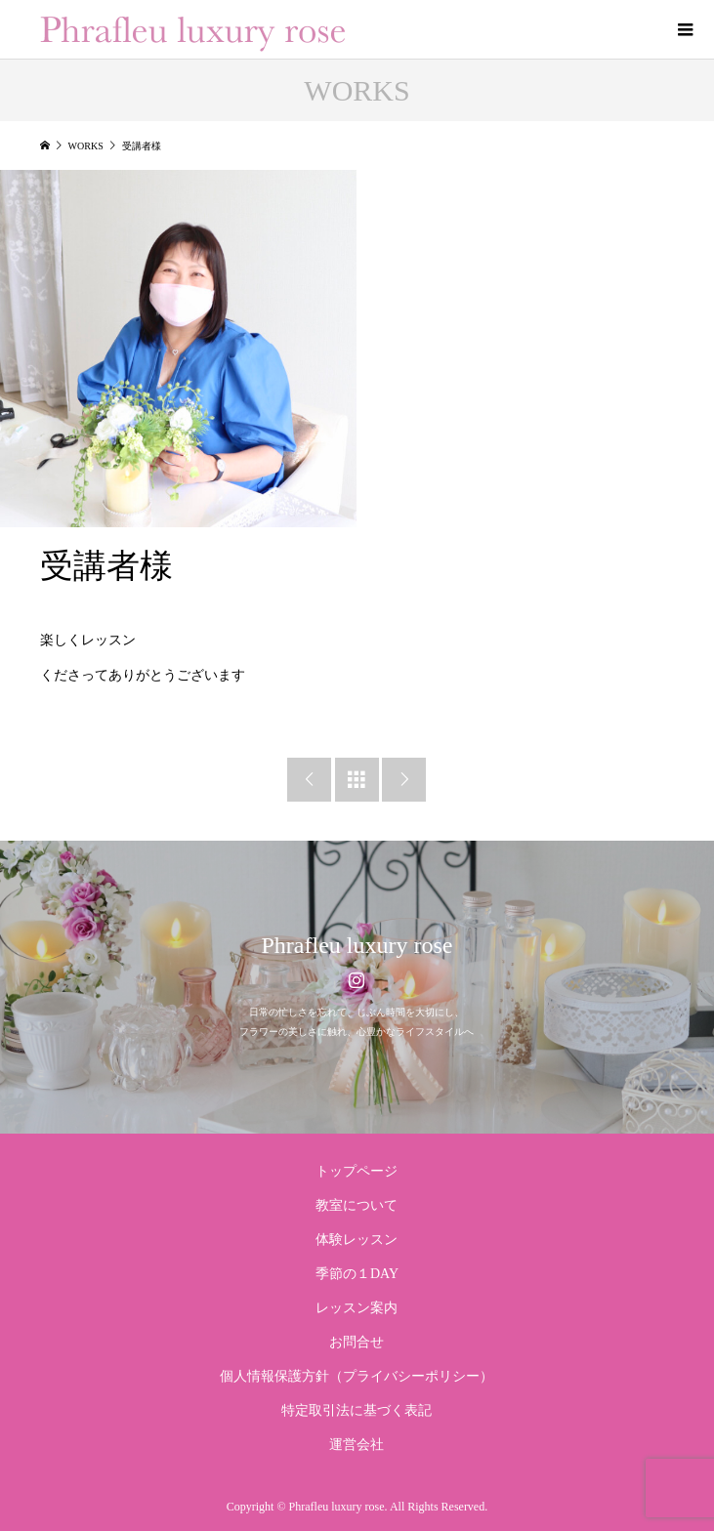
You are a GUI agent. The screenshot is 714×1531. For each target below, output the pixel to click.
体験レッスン (356, 1239)
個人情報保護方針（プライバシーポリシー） (356, 1376)
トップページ (356, 1171)
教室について (356, 1205)
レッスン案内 (356, 1308)
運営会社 (356, 1444)
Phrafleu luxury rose (357, 945)
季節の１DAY (357, 1273)
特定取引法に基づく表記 (356, 1410)
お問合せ (356, 1342)
